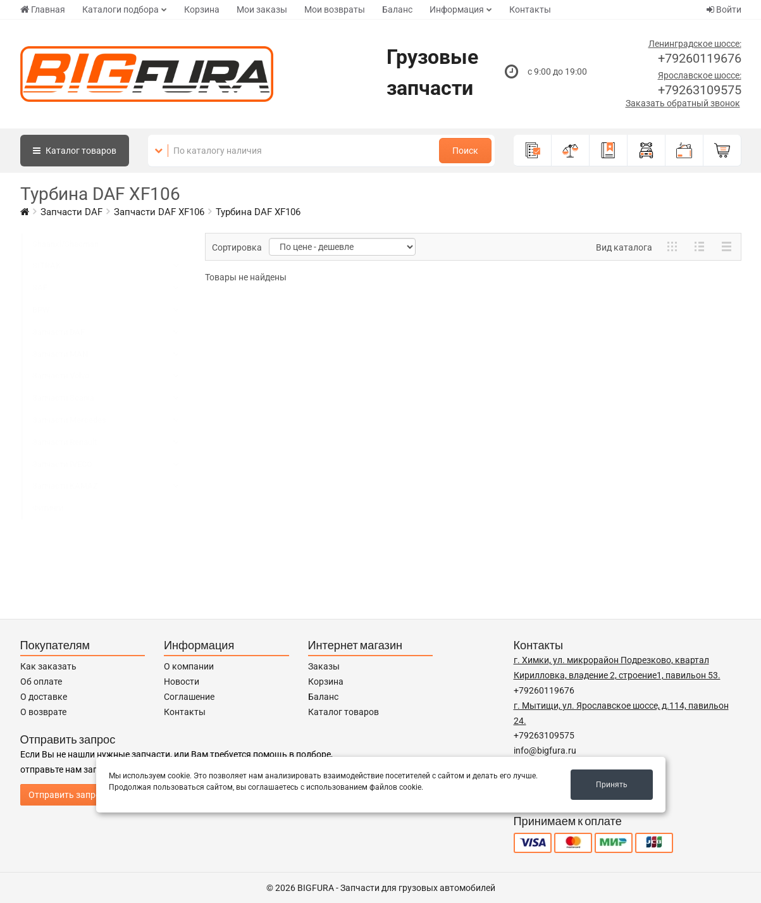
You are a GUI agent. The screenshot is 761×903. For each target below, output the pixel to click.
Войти (724, 9)
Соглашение (189, 697)
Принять (612, 784)
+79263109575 (699, 90)
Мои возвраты (334, 9)
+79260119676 (699, 58)
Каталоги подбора (120, 9)
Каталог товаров (343, 712)
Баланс (397, 9)
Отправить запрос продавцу (87, 795)
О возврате (43, 712)
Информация (457, 9)
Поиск (465, 151)
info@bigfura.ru (545, 750)
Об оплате (41, 681)
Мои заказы (262, 9)
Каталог (74, 151)
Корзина (202, 9)
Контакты (530, 9)
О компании (189, 666)
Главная (42, 9)
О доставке (43, 697)
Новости (181, 681)
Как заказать (48, 666)
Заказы (324, 666)
